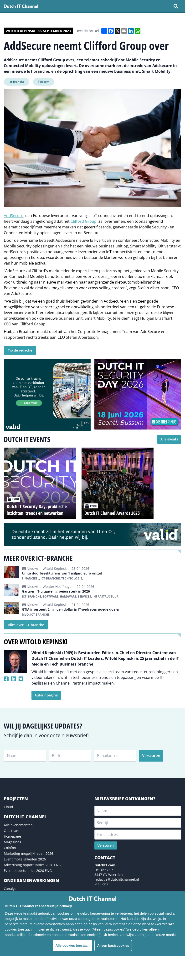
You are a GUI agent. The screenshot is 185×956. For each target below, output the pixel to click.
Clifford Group (84, 221)
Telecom (43, 82)
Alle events (169, 439)
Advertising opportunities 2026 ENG (32, 865)
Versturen (151, 755)
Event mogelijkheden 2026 (25, 859)
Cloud (8, 807)
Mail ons (101, 884)
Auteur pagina (46, 695)
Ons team (11, 830)
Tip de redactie (20, 350)
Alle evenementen (18, 825)
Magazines (12, 842)
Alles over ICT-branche (26, 625)
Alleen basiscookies (113, 945)
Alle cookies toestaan (72, 945)
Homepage (12, 836)
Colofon (10, 847)
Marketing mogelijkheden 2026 (28, 853)
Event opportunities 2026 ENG (28, 870)
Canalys (10, 888)
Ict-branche (17, 82)
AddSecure (13, 215)
